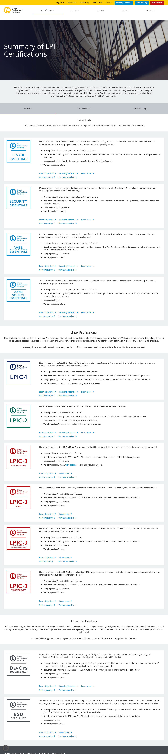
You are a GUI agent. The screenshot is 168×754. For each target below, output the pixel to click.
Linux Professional (84, 104)
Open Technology (139, 104)
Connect (124, 10)
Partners (71, 10)
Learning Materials (67, 169)
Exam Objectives (46, 169)
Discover (98, 10)
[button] (6, 748)
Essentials (28, 104)
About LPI (150, 10)
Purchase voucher (66, 172)
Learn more (86, 169)
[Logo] (13, 10)
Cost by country (46, 172)
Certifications (43, 10)
